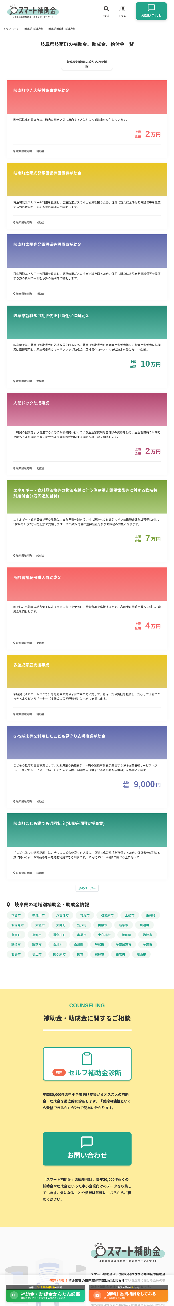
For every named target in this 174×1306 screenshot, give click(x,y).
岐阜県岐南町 (22, 151)
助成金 (40, 468)
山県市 (102, 925)
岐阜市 (123, 925)
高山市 (141, 954)
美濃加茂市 (123, 944)
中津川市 (38, 915)
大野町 (61, 925)
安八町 (81, 925)
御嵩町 (16, 935)
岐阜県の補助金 (33, 28)
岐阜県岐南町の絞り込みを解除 (87, 63)
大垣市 (40, 925)
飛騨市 (99, 954)
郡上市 (37, 954)
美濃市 (147, 944)
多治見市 (17, 925)
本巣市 (81, 935)
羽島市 (16, 954)
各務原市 (107, 915)
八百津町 (62, 915)
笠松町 (99, 944)
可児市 (85, 915)
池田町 (126, 935)
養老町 (120, 954)
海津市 (147, 935)
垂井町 (150, 915)
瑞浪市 (16, 944)
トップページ (11, 28)
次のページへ (87, 888)
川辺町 (144, 925)
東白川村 (104, 935)
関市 (80, 954)
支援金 (40, 381)
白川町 (78, 944)
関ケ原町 (59, 954)
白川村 (57, 944)
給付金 (40, 555)
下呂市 (16, 915)
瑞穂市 (37, 944)
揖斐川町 (59, 935)
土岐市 (129, 915)
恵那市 (37, 935)
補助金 (40, 151)
